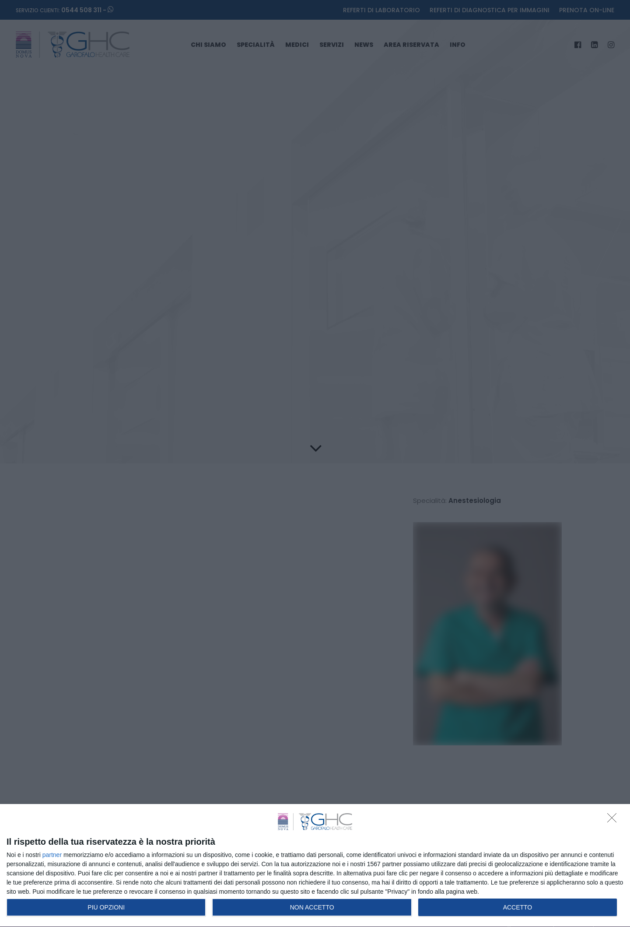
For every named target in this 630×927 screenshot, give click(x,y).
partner (52, 855)
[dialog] (315, 865)
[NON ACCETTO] (614, 820)
